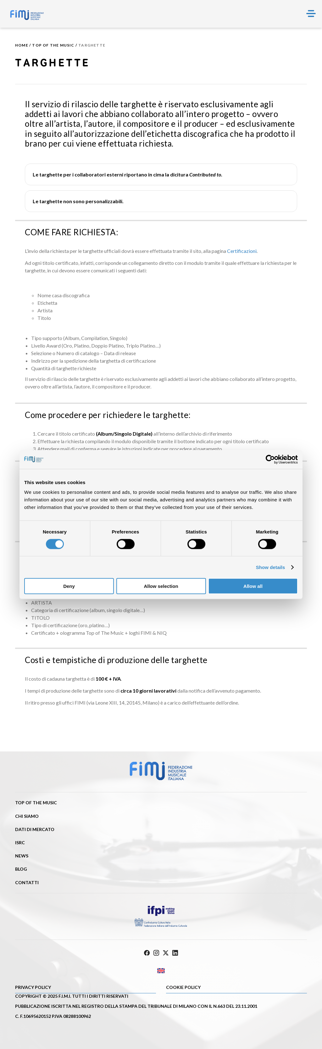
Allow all (253, 586)
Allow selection (161, 586)
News (21, 855)
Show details (270, 567)
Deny (69, 586)
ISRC (20, 842)
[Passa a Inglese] (161, 971)
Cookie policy (183, 987)
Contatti (27, 882)
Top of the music (53, 45)
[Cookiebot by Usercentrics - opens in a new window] (270, 459)
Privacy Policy (33, 987)
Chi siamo (27, 816)
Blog (21, 869)
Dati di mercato (34, 829)
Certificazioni (242, 251)
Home (21, 45)
